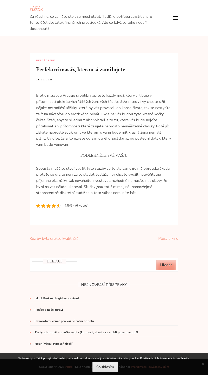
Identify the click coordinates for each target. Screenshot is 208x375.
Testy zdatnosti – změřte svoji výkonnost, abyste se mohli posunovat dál (86, 332)
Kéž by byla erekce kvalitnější (54, 238)
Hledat (166, 264)
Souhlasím (105, 366)
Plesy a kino (168, 238)
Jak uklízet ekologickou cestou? (56, 298)
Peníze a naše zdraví (48, 310)
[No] (203, 364)
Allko (37, 8)
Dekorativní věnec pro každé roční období (64, 321)
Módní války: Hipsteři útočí (53, 344)
